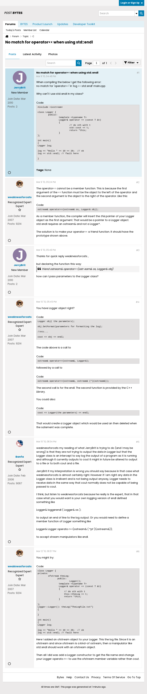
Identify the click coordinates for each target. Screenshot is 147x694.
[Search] (118, 13)
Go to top (134, 677)
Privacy (96, 677)
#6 (137, 551)
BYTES (24, 24)
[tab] (12, 54)
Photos (53, 54)
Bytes (60, 677)
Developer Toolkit (84, 24)
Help (69, 677)
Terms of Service (114, 677)
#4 (137, 302)
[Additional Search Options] (137, 13)
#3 (137, 250)
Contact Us (82, 677)
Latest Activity (32, 54)
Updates (62, 24)
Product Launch (42, 24)
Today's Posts (13, 30)
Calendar (44, 30)
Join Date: (14, 99)
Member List (30, 30)
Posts (12, 54)
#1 (138, 72)
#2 (137, 182)
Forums (10, 24)
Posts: (11, 106)
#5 (137, 441)
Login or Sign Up (132, 2)
